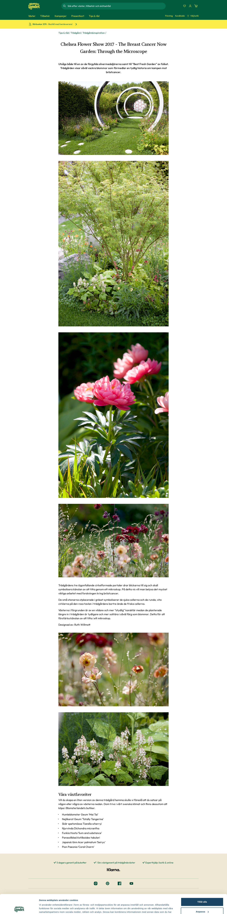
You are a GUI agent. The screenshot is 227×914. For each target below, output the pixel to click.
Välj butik (193, 15)
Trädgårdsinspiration (94, 32)
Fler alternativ (46, 908)
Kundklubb (180, 15)
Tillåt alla (202, 882)
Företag (169, 15)
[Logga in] (190, 6)
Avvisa (202, 902)
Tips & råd (63, 32)
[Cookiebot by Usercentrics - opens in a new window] (19, 908)
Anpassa (202, 892)
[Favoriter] (184, 6)
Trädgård (76, 32)
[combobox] (116, 6)
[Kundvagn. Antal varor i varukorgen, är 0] (196, 6)
